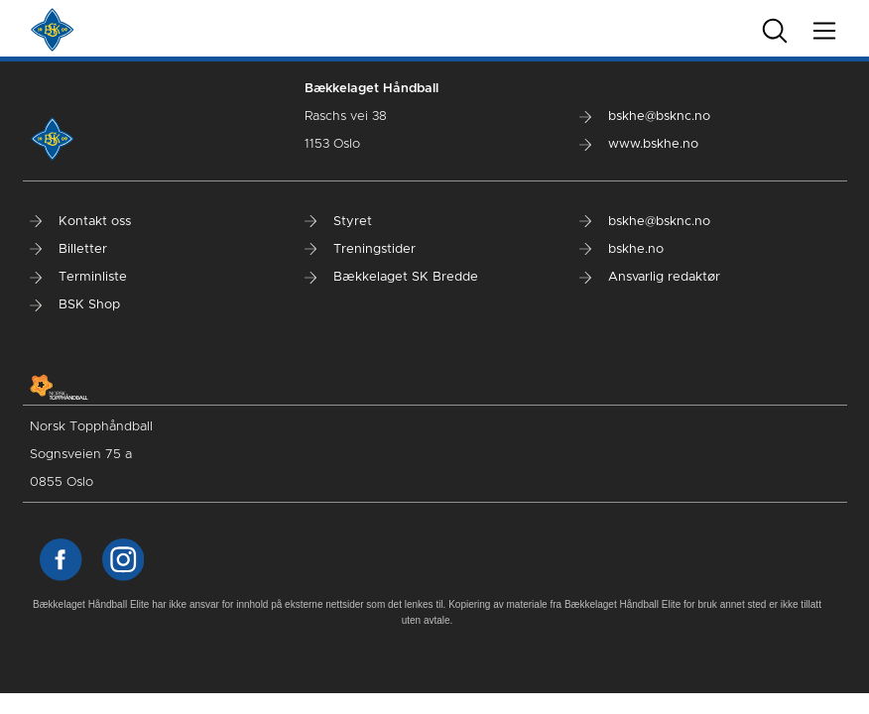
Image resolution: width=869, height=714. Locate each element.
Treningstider (360, 249)
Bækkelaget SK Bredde (391, 277)
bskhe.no (621, 249)
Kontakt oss (80, 221)
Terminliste (78, 277)
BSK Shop (75, 304)
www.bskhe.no (638, 144)
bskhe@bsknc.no (644, 116)
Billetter (68, 249)
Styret (338, 221)
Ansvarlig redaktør (649, 277)
